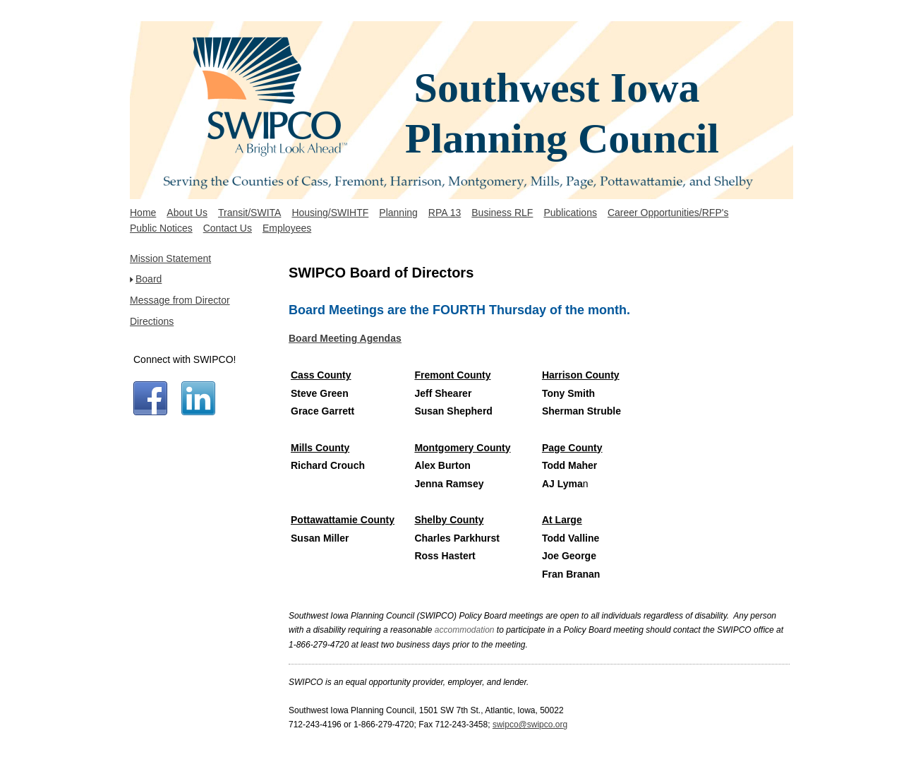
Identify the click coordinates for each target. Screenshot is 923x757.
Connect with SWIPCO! (184, 359)
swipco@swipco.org (530, 724)
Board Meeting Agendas (345, 338)
